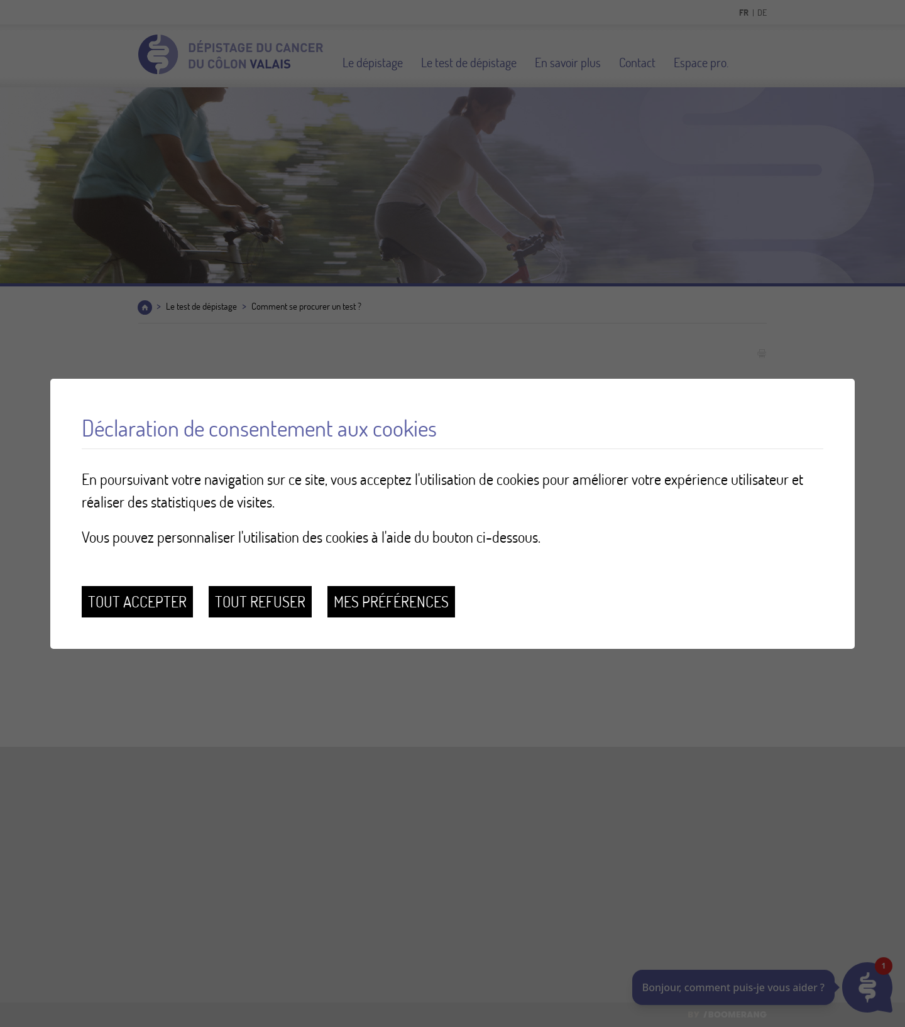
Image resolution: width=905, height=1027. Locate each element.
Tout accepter (137, 601)
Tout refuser (260, 601)
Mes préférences (391, 601)
